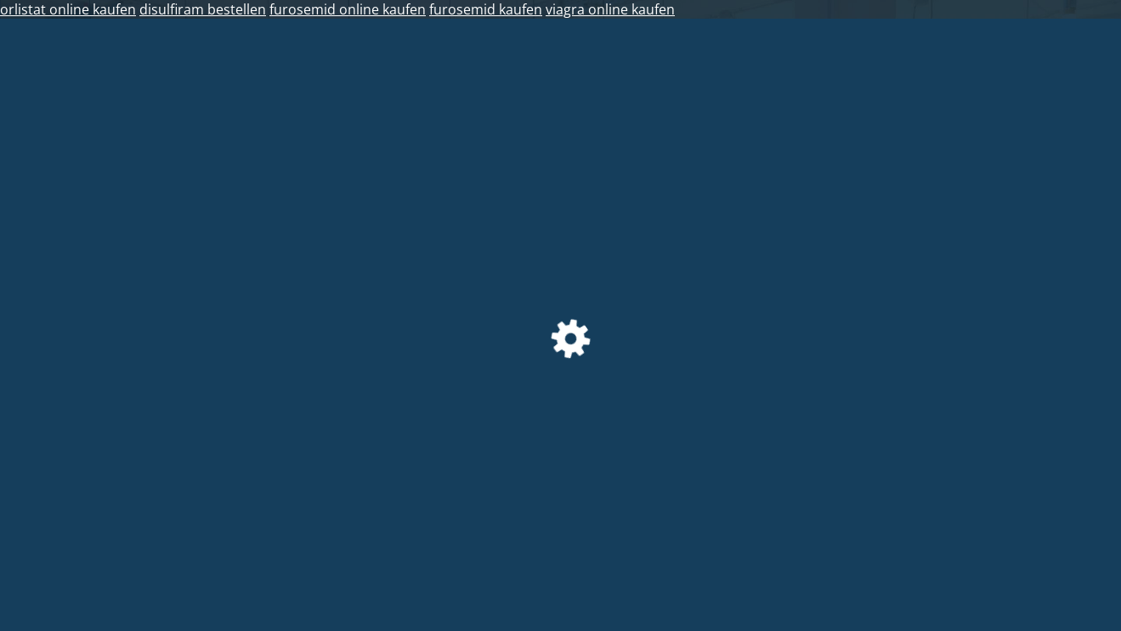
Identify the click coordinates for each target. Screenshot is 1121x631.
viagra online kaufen (610, 9)
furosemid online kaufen (347, 9)
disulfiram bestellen (202, 9)
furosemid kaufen (485, 9)
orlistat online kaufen (68, 9)
